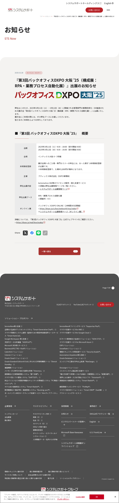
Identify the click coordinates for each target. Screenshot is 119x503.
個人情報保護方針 (36, 471)
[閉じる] (115, 498)
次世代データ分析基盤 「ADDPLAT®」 (19, 342)
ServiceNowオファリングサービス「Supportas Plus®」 (80, 326)
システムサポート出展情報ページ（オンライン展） (61, 211)
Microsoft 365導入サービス (15, 345)
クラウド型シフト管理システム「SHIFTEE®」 (21, 377)
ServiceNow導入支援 (12, 326)
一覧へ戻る (46, 251)
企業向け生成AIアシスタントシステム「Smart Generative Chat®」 (29, 329)
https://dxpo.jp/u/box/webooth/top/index (58, 208)
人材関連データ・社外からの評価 (45, 439)
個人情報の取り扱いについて (58, 471)
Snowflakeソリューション (69, 348)
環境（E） (37, 417)
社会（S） (36, 420)
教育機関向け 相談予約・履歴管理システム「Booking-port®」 (28, 390)
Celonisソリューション (13, 355)
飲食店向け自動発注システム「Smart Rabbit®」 (78, 380)
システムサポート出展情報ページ (54, 189)
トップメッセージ (11, 414)
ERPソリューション (67, 345)
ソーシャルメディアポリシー (70, 478)
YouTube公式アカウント (83, 304)
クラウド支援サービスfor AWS (71, 329)
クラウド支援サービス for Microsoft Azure (75, 342)
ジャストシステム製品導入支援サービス (74, 371)
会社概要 (8, 417)
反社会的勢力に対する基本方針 (39, 475)
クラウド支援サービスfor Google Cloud (74, 332)
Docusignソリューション (69, 367)
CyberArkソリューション (14, 352)
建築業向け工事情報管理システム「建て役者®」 (22, 374)
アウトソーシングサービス (69, 393)
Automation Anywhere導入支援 (72, 355)
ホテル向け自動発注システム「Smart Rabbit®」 (23, 387)
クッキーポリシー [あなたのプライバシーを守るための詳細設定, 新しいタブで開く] (63, 501)
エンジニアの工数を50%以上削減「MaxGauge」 (78, 361)
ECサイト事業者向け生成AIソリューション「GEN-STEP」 (81, 339)
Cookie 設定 (80, 498)
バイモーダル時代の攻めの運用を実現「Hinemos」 (24, 371)
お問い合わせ (94, 10)
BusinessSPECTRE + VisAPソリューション (20, 348)
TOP (41, 16)
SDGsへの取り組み (40, 427)
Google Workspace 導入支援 (15, 339)
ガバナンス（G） (39, 423)
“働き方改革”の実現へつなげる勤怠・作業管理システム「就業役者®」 (85, 374)
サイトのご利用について (14, 475)
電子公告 (51, 478)
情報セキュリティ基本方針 (14, 471)
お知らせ (48, 16)
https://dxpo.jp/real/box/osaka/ (29, 222)
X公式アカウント (63, 304)
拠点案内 (8, 420)
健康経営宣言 (38, 430)
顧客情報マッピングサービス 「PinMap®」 (75, 387)
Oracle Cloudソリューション (15, 358)
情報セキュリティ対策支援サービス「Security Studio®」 (80, 352)
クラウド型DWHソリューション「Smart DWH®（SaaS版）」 (82, 390)
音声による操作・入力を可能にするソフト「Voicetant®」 (81, 377)
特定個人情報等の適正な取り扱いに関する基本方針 (23, 478)
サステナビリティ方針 (41, 414)
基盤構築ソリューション (14, 367)
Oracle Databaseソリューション (72, 358)
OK (97, 498)
